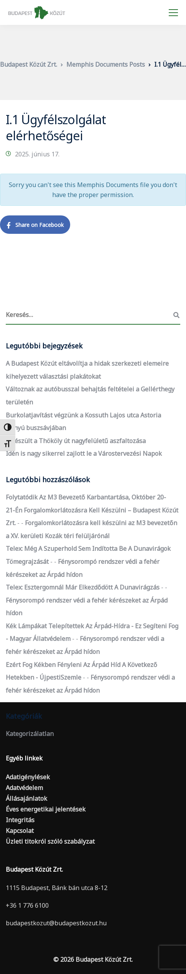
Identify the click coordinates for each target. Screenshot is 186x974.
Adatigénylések (28, 777)
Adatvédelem (24, 787)
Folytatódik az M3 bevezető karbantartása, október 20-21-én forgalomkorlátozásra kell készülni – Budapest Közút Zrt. (92, 510)
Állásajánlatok (26, 798)
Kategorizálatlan (30, 733)
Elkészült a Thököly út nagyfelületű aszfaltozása (76, 441)
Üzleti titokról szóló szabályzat (50, 841)
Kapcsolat (20, 830)
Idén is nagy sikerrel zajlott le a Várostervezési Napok (84, 453)
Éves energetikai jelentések (46, 809)
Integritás (20, 820)
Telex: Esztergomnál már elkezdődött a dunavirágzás (83, 587)
